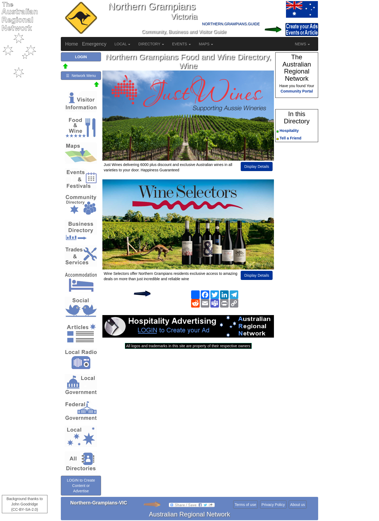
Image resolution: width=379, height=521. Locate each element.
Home (71, 44)
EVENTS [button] (181, 44)
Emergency (94, 44)
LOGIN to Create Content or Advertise (81, 485)
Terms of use (245, 504)
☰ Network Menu (81, 75)
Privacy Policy (273, 504)
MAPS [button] (206, 44)
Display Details (256, 166)
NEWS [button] (302, 44)
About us (297, 504)
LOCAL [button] (122, 44)
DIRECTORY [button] (151, 44)
